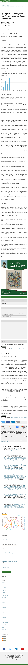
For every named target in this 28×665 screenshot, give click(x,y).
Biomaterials (4, 620)
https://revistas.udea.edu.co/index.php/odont (15, 660)
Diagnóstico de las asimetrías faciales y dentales (10, 561)
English (3, 538)
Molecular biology (4, 594)
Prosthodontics (4, 589)
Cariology (3, 602)
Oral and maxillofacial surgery (7, 336)
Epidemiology (4, 607)
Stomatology (4, 624)
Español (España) (4, 539)
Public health (4, 587)
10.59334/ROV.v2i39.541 (5, 434)
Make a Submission (6, 572)
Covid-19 (3, 604)
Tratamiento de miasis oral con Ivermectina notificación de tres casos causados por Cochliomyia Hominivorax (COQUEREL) (15, 450)
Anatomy (3, 605)
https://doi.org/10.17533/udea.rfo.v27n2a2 (10, 33)
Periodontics (4, 585)
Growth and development (6, 615)
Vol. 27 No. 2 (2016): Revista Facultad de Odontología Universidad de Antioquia (12, 7)
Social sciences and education (6, 599)
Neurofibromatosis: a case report (9, 468)
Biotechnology (4, 629)
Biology (3, 612)
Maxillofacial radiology (5, 595)
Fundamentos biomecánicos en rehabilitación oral (10, 558)
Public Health (4, 610)
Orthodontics (4, 592)
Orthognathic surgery (5, 622)
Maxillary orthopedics (5, 590)
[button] (3, 422)
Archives (7, 5)
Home (3, 5)
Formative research (5, 619)
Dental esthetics (4, 609)
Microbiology (4, 582)
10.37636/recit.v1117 (5, 441)
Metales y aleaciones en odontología (8, 549)
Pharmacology (4, 625)
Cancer (3, 614)
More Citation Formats (7, 316)
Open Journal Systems (5, 567)
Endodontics (4, 597)
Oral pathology (4, 617)
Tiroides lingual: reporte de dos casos (16, 480)
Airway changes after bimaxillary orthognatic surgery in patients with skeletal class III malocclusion (14, 486)
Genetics (3, 627)
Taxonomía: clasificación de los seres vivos (9, 547)
